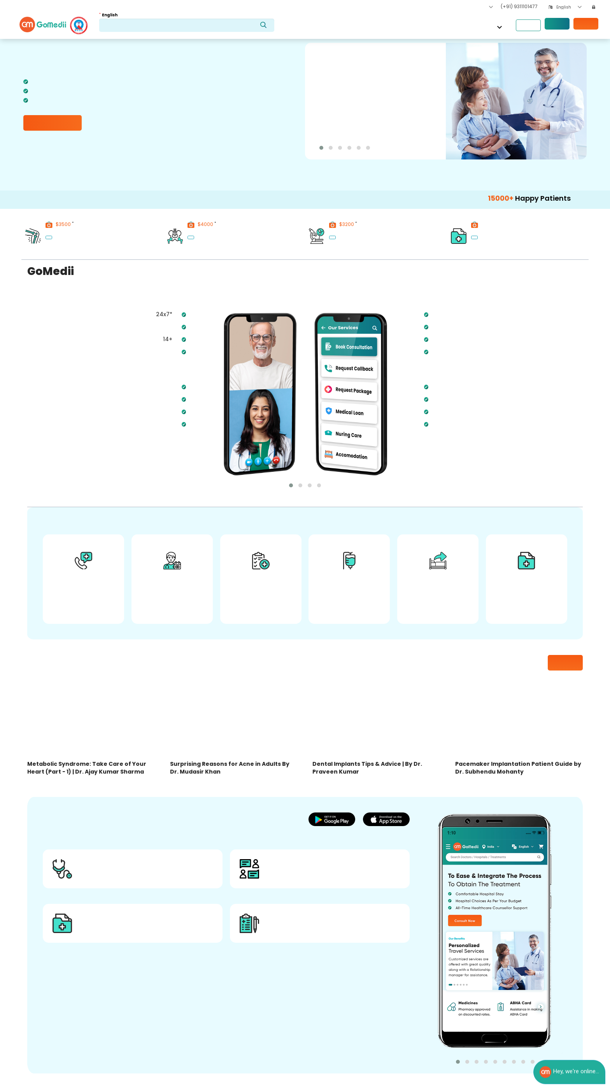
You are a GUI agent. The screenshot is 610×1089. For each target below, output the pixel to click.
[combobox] (569, 7)
